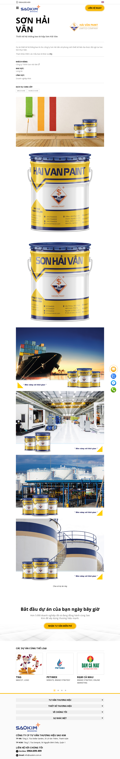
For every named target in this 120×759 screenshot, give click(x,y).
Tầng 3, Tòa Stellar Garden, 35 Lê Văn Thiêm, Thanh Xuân (45, 738)
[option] (29, 668)
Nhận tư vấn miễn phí (60, 626)
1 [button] (54, 690)
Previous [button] (12, 669)
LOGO (26, 680)
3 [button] (62, 690)
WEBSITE (50, 680)
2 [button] (58, 690)
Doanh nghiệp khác (23, 78)
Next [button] (108, 669)
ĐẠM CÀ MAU (85, 677)
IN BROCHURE (33, 91)
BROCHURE (21, 91)
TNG (18, 677)
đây (50, 54)
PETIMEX (52, 677)
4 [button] (65, 690)
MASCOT (19, 680)
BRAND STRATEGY (62, 680)
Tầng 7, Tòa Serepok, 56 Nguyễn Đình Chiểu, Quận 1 (45, 742)
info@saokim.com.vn (33, 755)
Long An (19, 71)
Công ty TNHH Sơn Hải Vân (28, 64)
